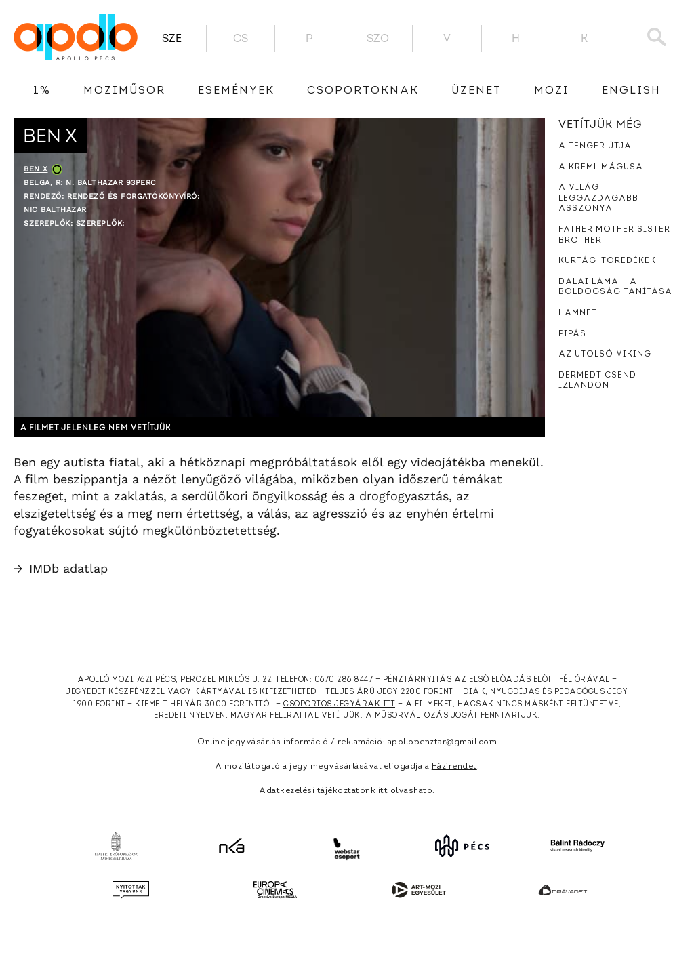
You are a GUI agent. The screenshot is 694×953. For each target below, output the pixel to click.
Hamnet (577, 313)
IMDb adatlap (61, 568)
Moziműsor (124, 90)
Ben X (36, 169)
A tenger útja (595, 146)
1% (42, 90)
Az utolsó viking (604, 354)
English (631, 90)
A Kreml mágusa (600, 167)
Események (236, 90)
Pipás (572, 334)
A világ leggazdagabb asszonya (598, 198)
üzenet (476, 90)
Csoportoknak (363, 90)
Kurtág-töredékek (607, 261)
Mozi (551, 90)
